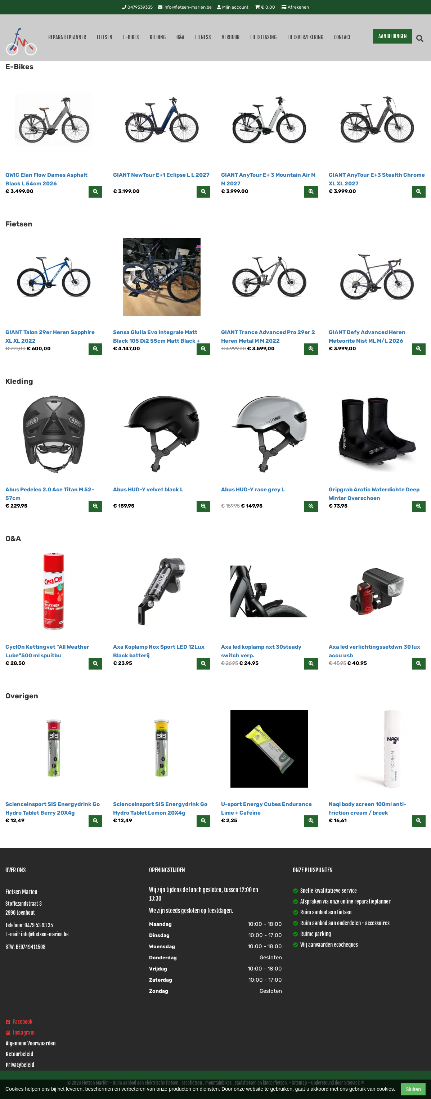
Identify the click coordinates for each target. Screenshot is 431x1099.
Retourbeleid (19, 1054)
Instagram (20, 1032)
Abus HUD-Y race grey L (253, 489)
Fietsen (104, 37)
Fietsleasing (263, 37)
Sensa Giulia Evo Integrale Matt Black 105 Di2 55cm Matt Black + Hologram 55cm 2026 (156, 341)
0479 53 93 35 (38, 925)
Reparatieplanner (67, 37)
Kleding (158, 37)
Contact (342, 37)
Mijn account (233, 7)
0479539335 (137, 7)
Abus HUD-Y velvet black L (148, 489)
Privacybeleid (20, 1065)
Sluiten (413, 1089)
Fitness (203, 37)
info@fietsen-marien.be (185, 7)
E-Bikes (131, 37)
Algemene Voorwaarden (30, 1043)
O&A (180, 37)
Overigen (21, 696)
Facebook (19, 1021)
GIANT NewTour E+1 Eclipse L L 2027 (161, 175)
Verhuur (230, 37)
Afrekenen (295, 7)
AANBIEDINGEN (392, 36)
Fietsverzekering (305, 37)
